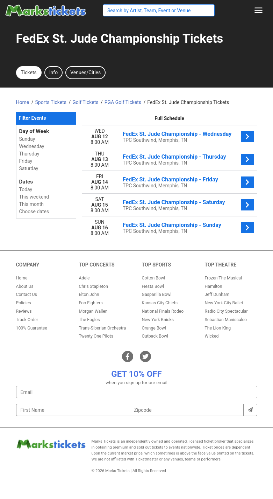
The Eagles (89, 319)
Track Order (27, 319)
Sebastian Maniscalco (226, 319)
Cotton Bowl (153, 278)
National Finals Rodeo (163, 311)
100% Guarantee (31, 328)
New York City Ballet (224, 302)
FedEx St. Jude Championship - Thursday (174, 156)
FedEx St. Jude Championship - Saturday (174, 202)
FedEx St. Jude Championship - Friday (170, 179)
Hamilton (213, 286)
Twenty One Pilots (96, 336)
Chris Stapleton (93, 286)
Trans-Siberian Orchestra (102, 328)
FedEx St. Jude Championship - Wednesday (177, 134)
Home (22, 278)
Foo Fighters (91, 302)
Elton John (89, 294)
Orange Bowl (154, 328)
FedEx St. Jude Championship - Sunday (172, 225)
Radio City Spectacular (226, 311)
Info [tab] (53, 72)
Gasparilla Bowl (157, 294)
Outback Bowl (155, 336)
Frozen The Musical (223, 278)
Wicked (212, 336)
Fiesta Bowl (153, 286)
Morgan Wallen (93, 311)
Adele (84, 278)
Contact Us (26, 294)
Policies (23, 302)
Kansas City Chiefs (160, 302)
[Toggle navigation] (258, 10)
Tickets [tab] (29, 72)
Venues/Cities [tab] (85, 72)
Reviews (24, 311)
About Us (25, 286)
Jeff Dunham (217, 294)
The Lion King (218, 328)
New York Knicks (158, 319)
